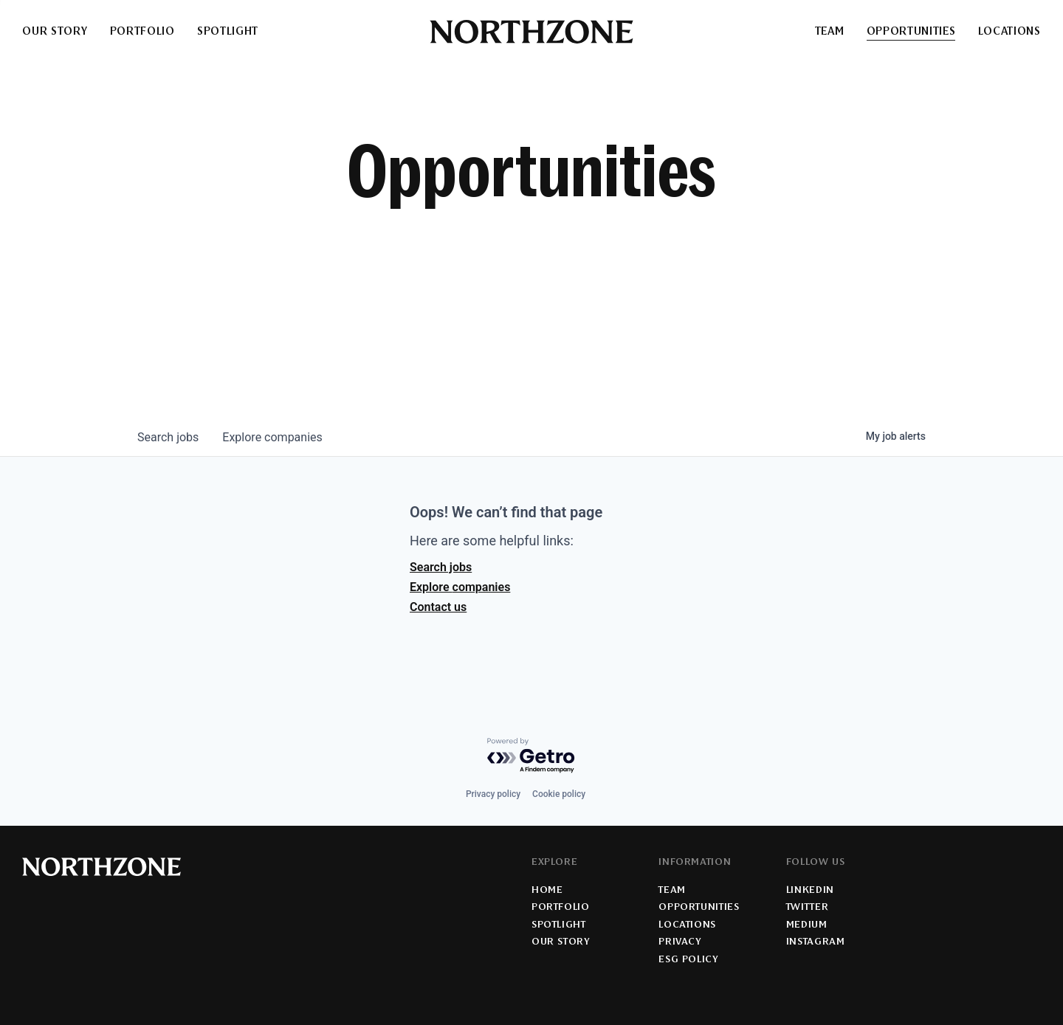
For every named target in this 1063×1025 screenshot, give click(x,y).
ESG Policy (688, 960)
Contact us (438, 607)
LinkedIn (810, 890)
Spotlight (227, 32)
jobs (168, 437)
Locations (1009, 32)
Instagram (815, 942)
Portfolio (142, 32)
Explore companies (460, 587)
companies (272, 437)
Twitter (807, 907)
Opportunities (911, 32)
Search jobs (441, 567)
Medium (807, 925)
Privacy (679, 942)
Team (829, 32)
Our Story (54, 32)
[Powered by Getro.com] (531, 756)
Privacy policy (493, 794)
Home (547, 890)
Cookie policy (558, 794)
